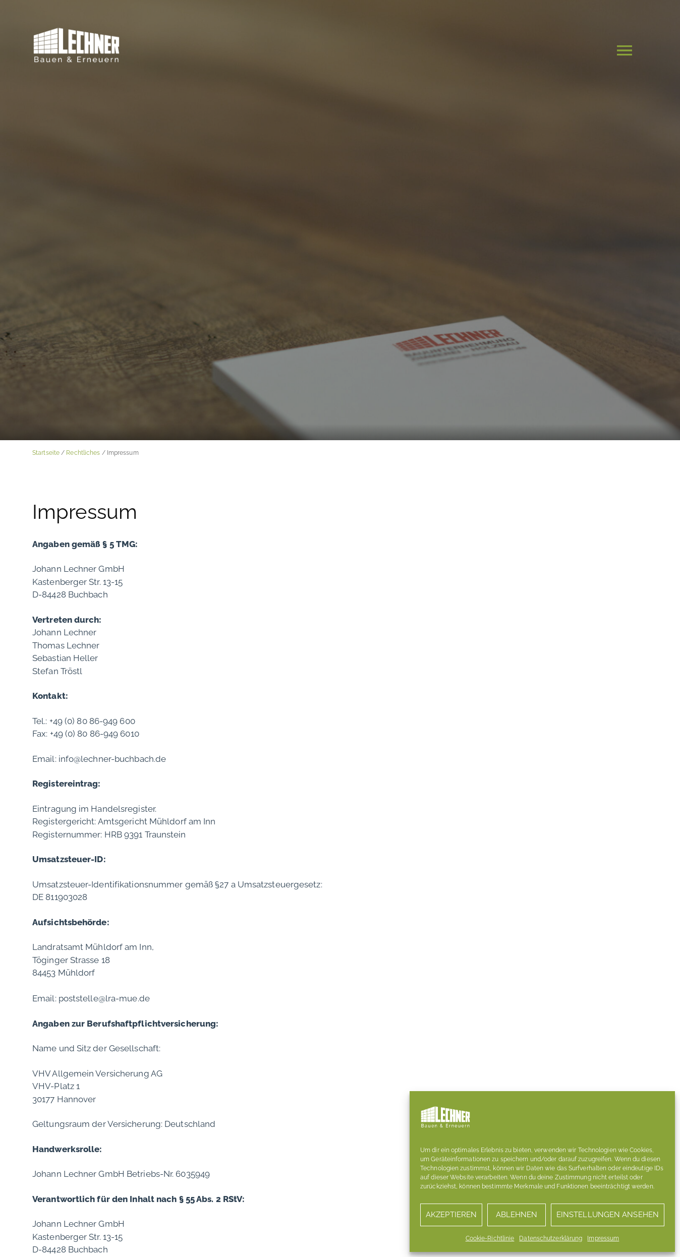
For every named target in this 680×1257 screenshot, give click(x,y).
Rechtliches (83, 452)
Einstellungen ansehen (607, 1214)
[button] (624, 52)
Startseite (46, 452)
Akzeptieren (451, 1214)
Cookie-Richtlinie (490, 1238)
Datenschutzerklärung (550, 1238)
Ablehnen (517, 1214)
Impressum (603, 1238)
